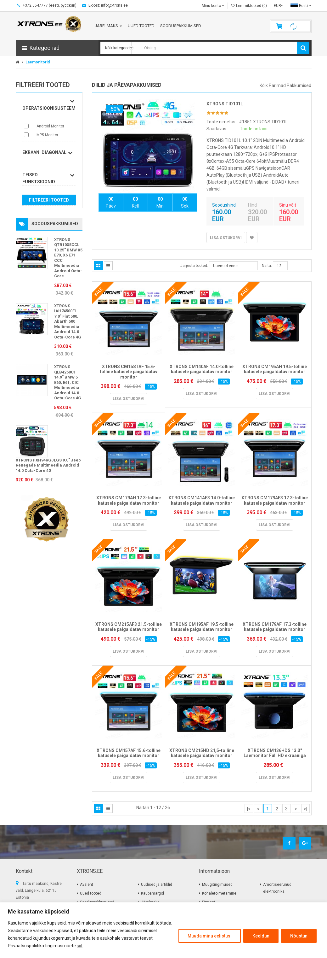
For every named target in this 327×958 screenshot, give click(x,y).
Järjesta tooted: (194, 265)
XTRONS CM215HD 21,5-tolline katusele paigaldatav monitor (201, 753)
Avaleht (86, 884)
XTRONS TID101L (224, 103)
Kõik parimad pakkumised (285, 85)
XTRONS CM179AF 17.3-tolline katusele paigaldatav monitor (275, 627)
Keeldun (260, 935)
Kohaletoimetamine (219, 893)
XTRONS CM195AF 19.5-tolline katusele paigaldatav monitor (202, 627)
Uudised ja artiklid (156, 884)
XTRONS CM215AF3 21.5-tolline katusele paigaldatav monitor (128, 627)
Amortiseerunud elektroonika (277, 888)
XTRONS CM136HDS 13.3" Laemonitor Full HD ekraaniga (275, 753)
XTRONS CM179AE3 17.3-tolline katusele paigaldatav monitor (274, 500)
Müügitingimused (217, 884)
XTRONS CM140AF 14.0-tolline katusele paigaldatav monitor (202, 369)
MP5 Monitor (47, 135)
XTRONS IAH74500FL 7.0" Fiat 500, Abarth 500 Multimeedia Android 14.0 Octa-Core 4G (67, 321)
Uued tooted (90, 893)
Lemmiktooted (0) (249, 5)
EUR (279, 5)
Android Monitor (50, 126)
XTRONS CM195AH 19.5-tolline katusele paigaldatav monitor (274, 369)
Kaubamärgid (152, 893)
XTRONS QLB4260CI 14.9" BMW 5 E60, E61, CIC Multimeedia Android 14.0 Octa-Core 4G (67, 382)
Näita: (267, 265)
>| (305, 808)
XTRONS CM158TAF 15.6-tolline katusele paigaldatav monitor (128, 371)
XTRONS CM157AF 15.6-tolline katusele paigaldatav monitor (129, 753)
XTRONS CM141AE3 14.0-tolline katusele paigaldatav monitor (201, 500)
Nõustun (298, 935)
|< (249, 808)
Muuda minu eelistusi (210, 935)
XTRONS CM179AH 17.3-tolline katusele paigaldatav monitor (128, 500)
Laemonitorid (37, 62)
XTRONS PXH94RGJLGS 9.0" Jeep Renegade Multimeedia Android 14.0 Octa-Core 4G (48, 465)
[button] (57, 48)
